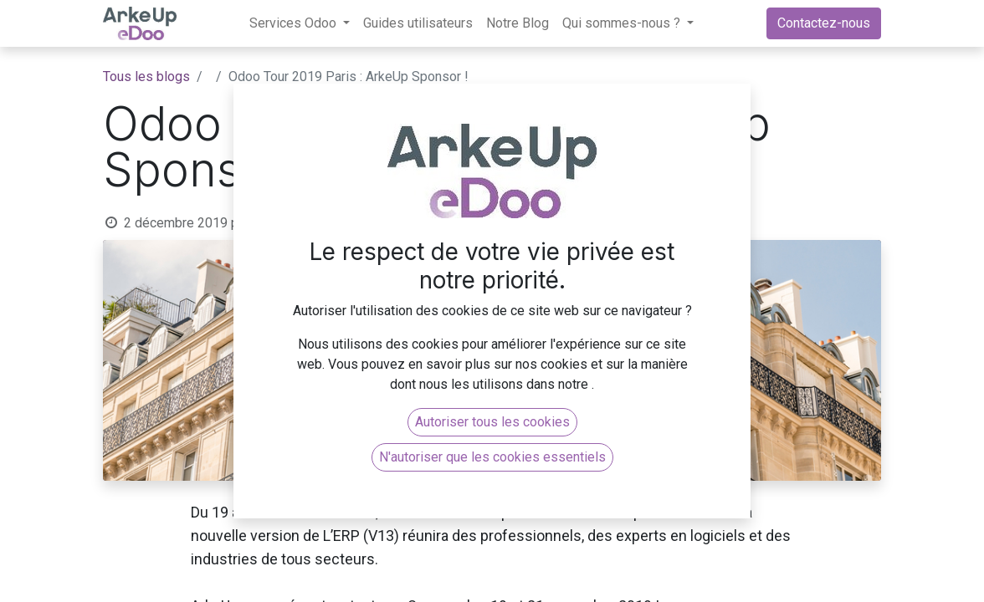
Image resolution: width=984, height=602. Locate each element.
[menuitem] (417, 23)
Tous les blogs (146, 76)
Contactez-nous (823, 23)
